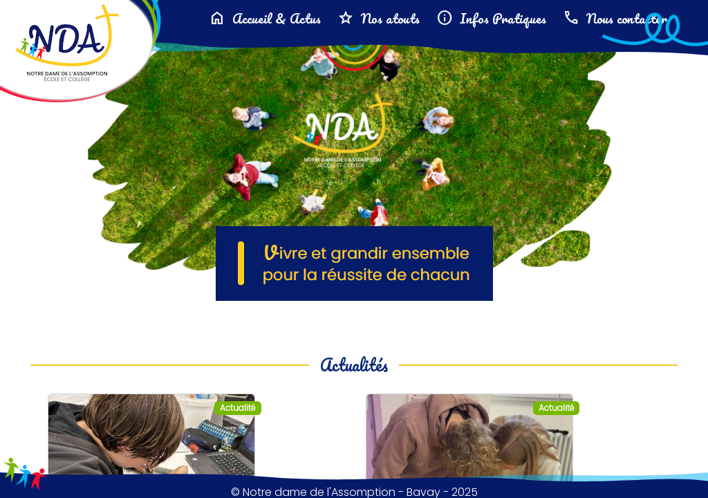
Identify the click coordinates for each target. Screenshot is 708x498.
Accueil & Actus (265, 18)
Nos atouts (378, 18)
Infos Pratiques (491, 18)
